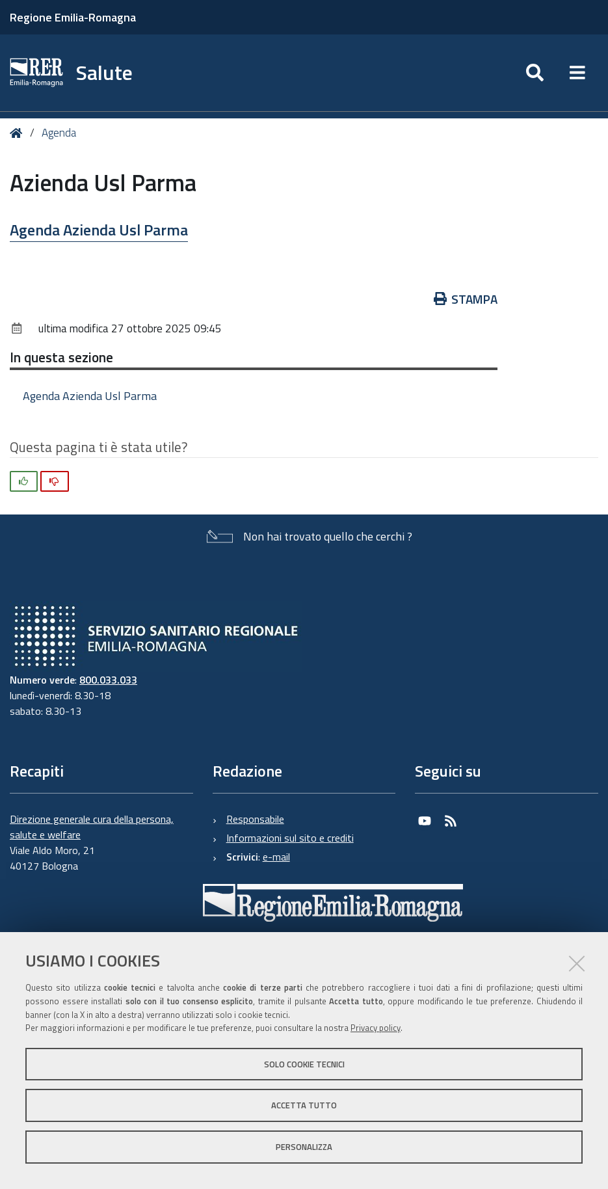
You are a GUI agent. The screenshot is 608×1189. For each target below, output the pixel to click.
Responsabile (255, 819)
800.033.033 (108, 680)
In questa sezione (61, 357)
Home (18, 133)
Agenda (59, 132)
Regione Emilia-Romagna (73, 17)
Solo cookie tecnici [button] (304, 1064)
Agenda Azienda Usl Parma (99, 229)
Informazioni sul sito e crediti (290, 838)
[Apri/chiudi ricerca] (535, 73)
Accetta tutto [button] (304, 1105)
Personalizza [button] (304, 1146)
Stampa (466, 298)
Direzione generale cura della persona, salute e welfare (92, 826)
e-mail (276, 856)
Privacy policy (375, 1027)
